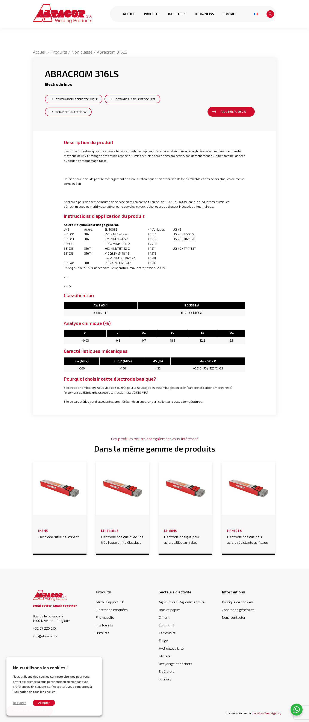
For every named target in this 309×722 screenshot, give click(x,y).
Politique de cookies (237, 602)
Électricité (166, 625)
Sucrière (165, 679)
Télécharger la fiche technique (77, 99)
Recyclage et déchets (175, 664)
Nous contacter (233, 617)
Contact (229, 14)
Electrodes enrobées (112, 610)
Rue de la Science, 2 (60, 618)
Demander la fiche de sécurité (136, 99)
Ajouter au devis (233, 111)
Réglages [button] (19, 702)
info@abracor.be (45, 636)
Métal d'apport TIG (110, 602)
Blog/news (204, 14)
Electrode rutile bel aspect (59, 533)
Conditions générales (238, 610)
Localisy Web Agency (267, 713)
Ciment (164, 617)
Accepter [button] (44, 702)
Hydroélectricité (171, 648)
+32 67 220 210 (44, 628)
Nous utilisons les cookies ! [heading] (40, 667)
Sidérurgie (166, 671)
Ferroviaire (167, 633)
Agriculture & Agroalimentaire (182, 602)
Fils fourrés (104, 625)
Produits (151, 14)
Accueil (129, 14)
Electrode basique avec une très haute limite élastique (122, 535)
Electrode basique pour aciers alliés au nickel (185, 535)
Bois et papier (169, 610)
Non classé (81, 51)
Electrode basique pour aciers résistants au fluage (248, 535)
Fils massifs (105, 617)
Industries (177, 14)
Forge (163, 640)
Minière (165, 656)
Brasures (102, 633)
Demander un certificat (71, 111)
